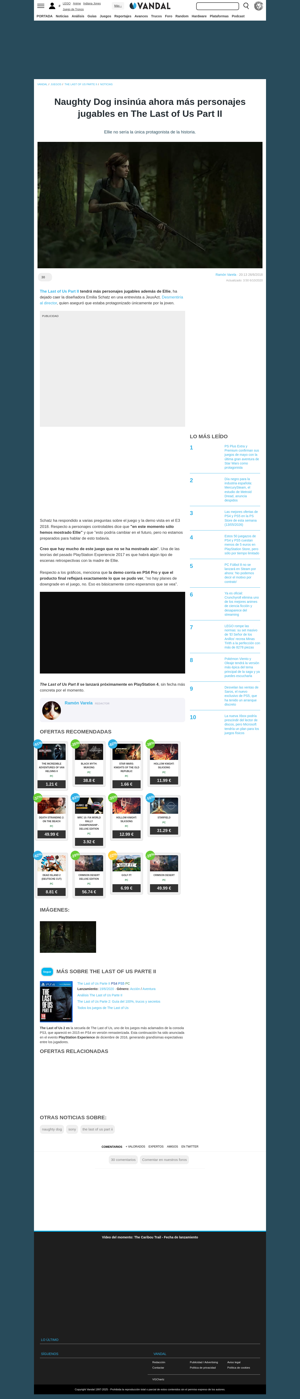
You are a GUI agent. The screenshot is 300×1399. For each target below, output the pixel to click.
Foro (168, 16)
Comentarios (111, 1147)
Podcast (238, 16)
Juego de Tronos (73, 9)
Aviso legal (233, 1362)
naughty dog (52, 1129)
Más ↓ (118, 5)
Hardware (199, 16)
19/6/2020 (106, 989)
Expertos (156, 1146)
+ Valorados (135, 1146)
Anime (77, 3)
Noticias (62, 16)
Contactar (158, 1367)
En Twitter (189, 1146)
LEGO (67, 3)
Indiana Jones (92, 3)
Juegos (105, 16)
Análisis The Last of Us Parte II (99, 995)
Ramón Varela (226, 274)
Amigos (172, 1146)
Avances (141, 16)
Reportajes (122, 16)
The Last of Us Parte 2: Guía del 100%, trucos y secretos (118, 1001)
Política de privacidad (203, 1367)
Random (182, 16)
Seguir (47, 971)
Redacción (158, 1362)
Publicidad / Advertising (204, 1362)
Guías (92, 16)
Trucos (156, 16)
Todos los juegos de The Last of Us (102, 1008)
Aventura (149, 989)
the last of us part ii (97, 1129)
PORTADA (44, 16)
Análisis (78, 16)
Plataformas (219, 16)
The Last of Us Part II (59, 291)
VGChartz (158, 1379)
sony (72, 1129)
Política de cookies (238, 1367)
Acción (135, 989)
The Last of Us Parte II (93, 983)
